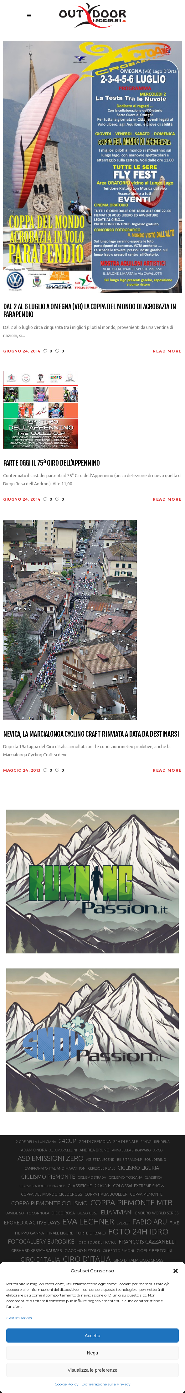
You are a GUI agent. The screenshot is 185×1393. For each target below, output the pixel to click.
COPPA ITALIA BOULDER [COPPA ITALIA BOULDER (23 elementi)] (106, 1194)
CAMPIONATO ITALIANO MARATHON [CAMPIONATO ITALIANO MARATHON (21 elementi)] (54, 1168)
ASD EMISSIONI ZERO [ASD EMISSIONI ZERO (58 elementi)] (51, 1158)
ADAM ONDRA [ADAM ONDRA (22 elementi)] (34, 1150)
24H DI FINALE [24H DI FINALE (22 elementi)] (125, 1142)
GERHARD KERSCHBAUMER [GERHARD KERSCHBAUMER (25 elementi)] (36, 1250)
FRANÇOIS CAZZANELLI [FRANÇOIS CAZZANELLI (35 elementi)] (147, 1241)
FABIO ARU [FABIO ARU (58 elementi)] (149, 1222)
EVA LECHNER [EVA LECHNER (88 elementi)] (88, 1221)
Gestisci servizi (19, 1318)
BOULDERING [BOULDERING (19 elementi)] (155, 1159)
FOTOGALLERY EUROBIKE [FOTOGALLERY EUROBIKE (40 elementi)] (41, 1241)
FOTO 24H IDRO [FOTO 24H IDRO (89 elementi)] (138, 1231)
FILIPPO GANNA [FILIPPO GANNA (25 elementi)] (29, 1233)
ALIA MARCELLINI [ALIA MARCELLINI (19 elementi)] (63, 1150)
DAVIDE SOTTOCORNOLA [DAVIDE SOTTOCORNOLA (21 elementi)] (27, 1213)
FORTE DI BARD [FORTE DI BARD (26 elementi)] (91, 1232)
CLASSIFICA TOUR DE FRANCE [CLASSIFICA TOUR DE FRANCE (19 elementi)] (42, 1186)
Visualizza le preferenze (92, 1370)
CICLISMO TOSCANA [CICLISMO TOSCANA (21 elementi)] (125, 1177)
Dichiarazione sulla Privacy (106, 1384)
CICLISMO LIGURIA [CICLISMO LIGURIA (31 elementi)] (138, 1168)
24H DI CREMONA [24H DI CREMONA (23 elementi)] (95, 1141)
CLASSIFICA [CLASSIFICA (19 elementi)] (153, 1177)
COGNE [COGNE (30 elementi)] (102, 1185)
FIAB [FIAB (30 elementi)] (174, 1222)
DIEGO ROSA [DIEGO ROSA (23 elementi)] (63, 1213)
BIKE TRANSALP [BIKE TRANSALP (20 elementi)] (129, 1159)
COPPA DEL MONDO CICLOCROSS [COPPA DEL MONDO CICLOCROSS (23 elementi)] (51, 1194)
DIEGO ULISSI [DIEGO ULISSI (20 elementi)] (87, 1213)
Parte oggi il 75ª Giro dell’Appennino (51, 463)
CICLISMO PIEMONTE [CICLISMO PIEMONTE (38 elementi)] (48, 1176)
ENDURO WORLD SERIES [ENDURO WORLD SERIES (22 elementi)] (156, 1213)
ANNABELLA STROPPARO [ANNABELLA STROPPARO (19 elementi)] (131, 1150)
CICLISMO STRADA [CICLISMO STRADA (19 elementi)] (92, 1177)
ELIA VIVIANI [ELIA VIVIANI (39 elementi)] (117, 1212)
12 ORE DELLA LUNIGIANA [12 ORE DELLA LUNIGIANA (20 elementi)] (35, 1142)
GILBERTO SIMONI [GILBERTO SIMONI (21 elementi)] (118, 1251)
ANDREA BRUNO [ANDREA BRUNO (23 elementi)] (95, 1150)
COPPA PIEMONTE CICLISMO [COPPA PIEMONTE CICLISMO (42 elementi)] (49, 1203)
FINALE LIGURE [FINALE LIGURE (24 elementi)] (60, 1233)
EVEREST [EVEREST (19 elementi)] (123, 1223)
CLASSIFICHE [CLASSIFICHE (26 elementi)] (80, 1185)
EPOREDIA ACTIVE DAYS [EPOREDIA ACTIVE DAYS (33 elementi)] (32, 1222)
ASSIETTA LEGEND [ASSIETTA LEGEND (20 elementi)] (100, 1159)
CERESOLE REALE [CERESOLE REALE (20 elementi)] (101, 1168)
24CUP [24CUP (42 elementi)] (67, 1140)
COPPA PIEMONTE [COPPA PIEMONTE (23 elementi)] (146, 1194)
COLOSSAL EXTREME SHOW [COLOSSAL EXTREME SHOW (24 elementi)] (138, 1185)
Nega (92, 1352)
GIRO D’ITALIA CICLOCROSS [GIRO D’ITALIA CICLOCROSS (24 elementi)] (138, 1260)
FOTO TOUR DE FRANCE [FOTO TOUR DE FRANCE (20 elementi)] (96, 1242)
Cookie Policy (66, 1384)
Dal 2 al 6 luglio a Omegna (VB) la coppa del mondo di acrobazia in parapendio (89, 311)
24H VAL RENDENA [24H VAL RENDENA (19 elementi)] (155, 1142)
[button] (175, 1271)
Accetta (92, 1335)
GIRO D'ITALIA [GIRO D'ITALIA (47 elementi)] (40, 1259)
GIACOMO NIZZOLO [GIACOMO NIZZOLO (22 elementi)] (82, 1251)
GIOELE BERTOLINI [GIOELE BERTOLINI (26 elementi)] (154, 1250)
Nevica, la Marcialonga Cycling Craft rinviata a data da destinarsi (91, 734)
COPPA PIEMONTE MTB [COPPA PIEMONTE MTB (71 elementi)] (131, 1202)
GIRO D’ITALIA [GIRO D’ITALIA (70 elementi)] (87, 1259)
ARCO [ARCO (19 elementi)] (158, 1150)
